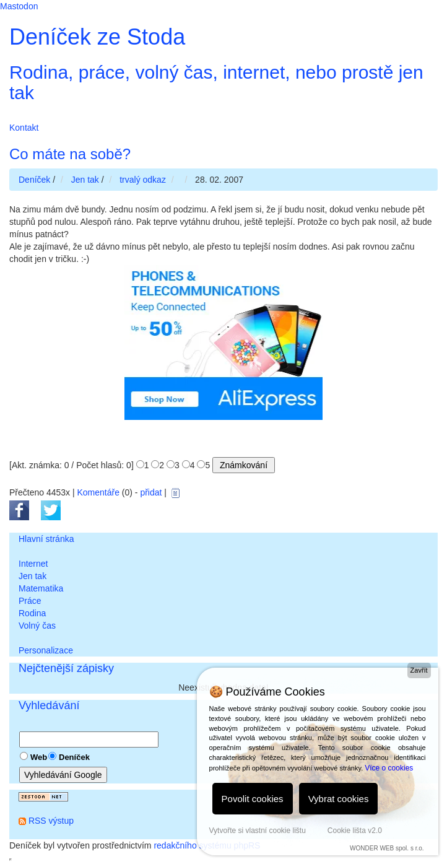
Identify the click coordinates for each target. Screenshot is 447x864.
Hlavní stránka (46, 539)
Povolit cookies (253, 798)
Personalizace (46, 650)
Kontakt (23, 128)
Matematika (41, 588)
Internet (33, 564)
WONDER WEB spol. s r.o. (386, 848)
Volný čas (37, 626)
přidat (151, 492)
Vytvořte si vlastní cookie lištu (257, 830)
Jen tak (32, 576)
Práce (30, 601)
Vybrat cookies (338, 798)
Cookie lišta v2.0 (355, 830)
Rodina (32, 613)
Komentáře (98, 492)
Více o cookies (389, 768)
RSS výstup (51, 821)
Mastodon (19, 6)
